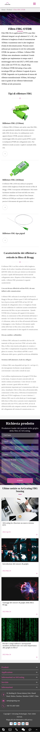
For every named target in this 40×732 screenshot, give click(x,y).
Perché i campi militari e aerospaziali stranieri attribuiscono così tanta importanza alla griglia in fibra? (19, 646)
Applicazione (7, 672)
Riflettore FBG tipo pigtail (13, 233)
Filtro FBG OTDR (19, 9)
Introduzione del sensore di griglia (15, 564)
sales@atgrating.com (10, 701)
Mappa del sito (11, 720)
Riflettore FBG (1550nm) (13, 123)
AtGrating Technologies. (20, 714)
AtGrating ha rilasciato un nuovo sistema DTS (18, 524)
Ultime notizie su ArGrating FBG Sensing (20, 490)
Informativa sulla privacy (24, 720)
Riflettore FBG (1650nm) (13, 180)
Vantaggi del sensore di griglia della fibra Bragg (18, 604)
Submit (20, 480)
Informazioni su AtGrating (12, 677)
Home (3, 9)
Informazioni (7, 687)
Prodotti (9, 9)
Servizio (4, 682)
